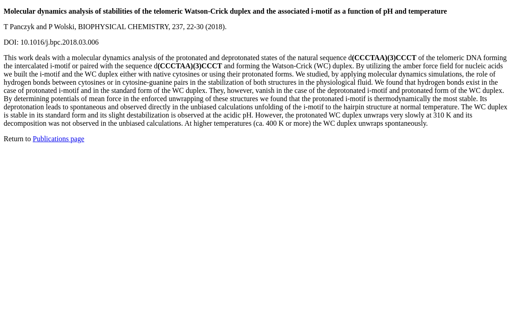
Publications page (58, 139)
